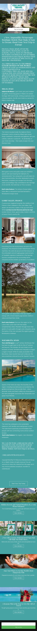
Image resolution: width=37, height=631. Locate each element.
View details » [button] (18, 513)
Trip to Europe (18, 29)
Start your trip (18, 627)
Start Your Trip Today (18, 483)
